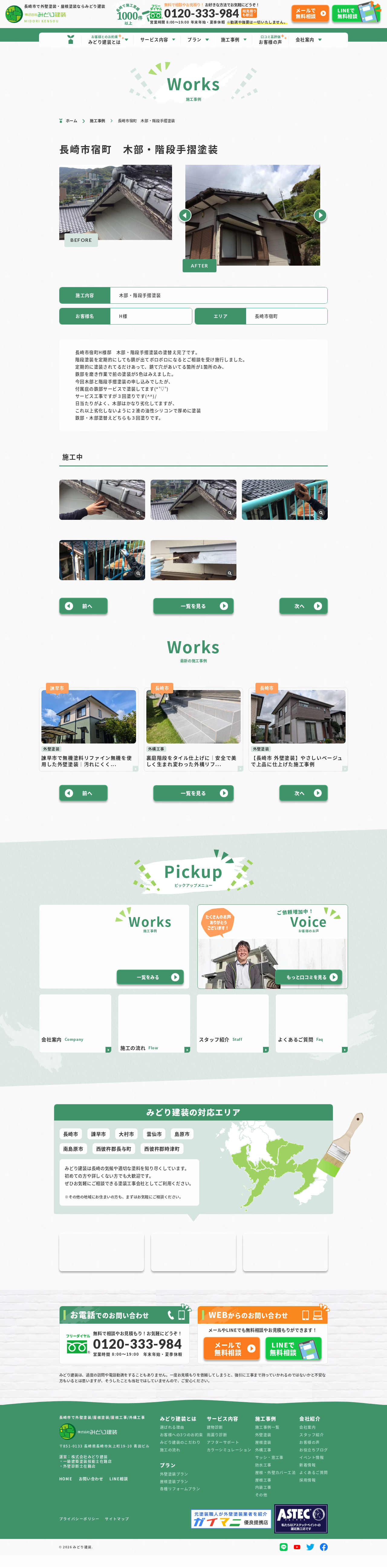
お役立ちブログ (313, 1462)
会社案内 (307, 1439)
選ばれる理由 (172, 1439)
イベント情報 (311, 1469)
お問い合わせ (91, 1491)
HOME (66, 1491)
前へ (87, 638)
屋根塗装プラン (174, 1493)
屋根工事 (263, 1492)
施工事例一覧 (267, 1439)
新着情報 (307, 1477)
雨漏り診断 (217, 1447)
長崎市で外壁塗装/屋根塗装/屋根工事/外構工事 (102, 1429)
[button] (185, 215)
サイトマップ (117, 1531)
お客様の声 (309, 1454)
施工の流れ (170, 1462)
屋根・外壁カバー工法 (275, 1484)
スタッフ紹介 (311, 1447)
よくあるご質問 (313, 1484)
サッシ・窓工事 (269, 1469)
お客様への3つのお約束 (181, 1447)
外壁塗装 (263, 1447)
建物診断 (215, 1439)
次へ (299, 638)
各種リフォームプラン (180, 1501)
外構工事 (263, 1462)
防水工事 (263, 1477)
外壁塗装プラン (174, 1486)
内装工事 (263, 1499)
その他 (261, 1507)
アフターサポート (223, 1454)
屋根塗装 (263, 1454)
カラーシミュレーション (229, 1462)
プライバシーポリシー (79, 1531)
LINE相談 (118, 1491)
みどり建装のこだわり (180, 1454)
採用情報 (307, 1492)
